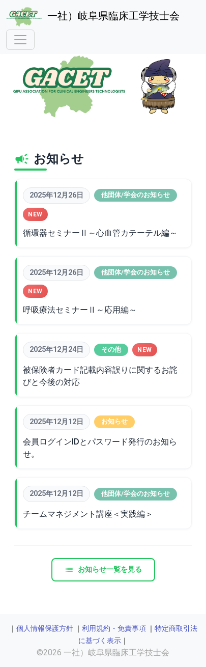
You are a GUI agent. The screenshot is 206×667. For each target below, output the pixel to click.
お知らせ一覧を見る (103, 569)
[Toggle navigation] (20, 40)
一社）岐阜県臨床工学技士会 (93, 17)
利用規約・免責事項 (114, 628)
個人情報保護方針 (44, 628)
